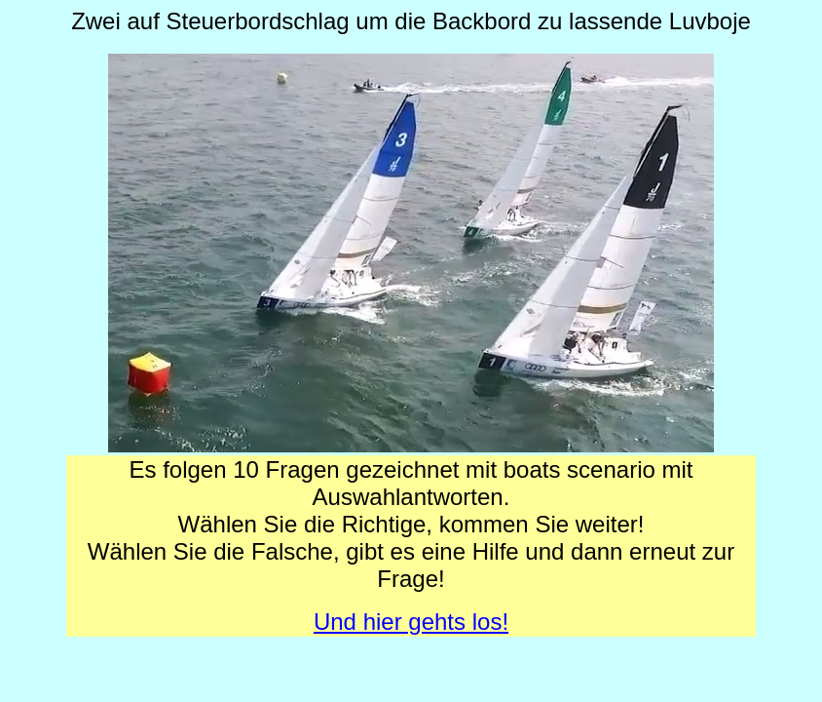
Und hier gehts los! (411, 621)
